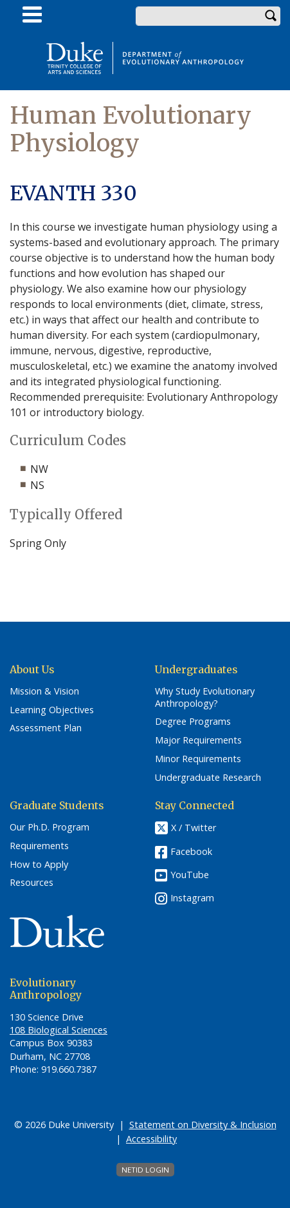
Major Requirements (198, 740)
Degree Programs (193, 721)
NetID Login (145, 1169)
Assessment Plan (46, 728)
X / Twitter (193, 828)
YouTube (189, 874)
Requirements (39, 846)
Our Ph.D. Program (49, 827)
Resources (31, 882)
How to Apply (39, 864)
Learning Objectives (52, 710)
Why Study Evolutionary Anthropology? (205, 697)
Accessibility (151, 1139)
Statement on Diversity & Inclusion (202, 1124)
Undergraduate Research (208, 777)
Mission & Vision (44, 691)
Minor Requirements (198, 759)
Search (270, 16)
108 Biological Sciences (58, 1030)
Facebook (191, 851)
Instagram (192, 898)
